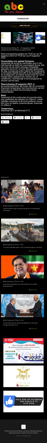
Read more (34, 214)
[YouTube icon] (21, 436)
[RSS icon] (30, 436)
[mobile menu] (44, 4)
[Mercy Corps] (23, 363)
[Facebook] (23, 412)
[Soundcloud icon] (28, 436)
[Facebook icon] (19, 436)
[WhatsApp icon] (17, 436)
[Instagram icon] (23, 436)
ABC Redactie (9, 206)
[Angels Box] (23, 386)
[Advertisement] (23, 150)
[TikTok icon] (25, 436)
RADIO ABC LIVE (25, 25)
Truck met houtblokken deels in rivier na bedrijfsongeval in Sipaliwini (22, 247)
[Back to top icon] (23, 427)
